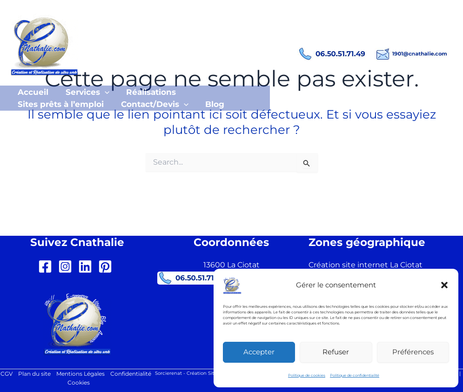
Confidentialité (130, 373)
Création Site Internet (212, 372)
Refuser (335, 351)
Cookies (78, 382)
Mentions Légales (80, 373)
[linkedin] (87, 265)
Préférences (413, 351)
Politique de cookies (306, 375)
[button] (444, 285)
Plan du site (34, 373)
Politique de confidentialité (354, 375)
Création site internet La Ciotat (366, 263)
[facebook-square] (47, 265)
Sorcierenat (168, 372)
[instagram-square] (67, 265)
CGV (6, 373)
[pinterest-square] (107, 265)
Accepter (259, 351)
